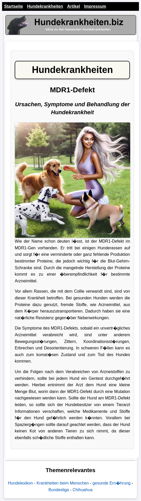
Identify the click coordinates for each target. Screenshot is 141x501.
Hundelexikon (20, 483)
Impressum (95, 6)
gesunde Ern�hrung (112, 483)
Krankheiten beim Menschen (63, 483)
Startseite (13, 6)
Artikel (73, 6)
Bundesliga (58, 490)
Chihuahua (82, 490)
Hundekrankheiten (45, 6)
